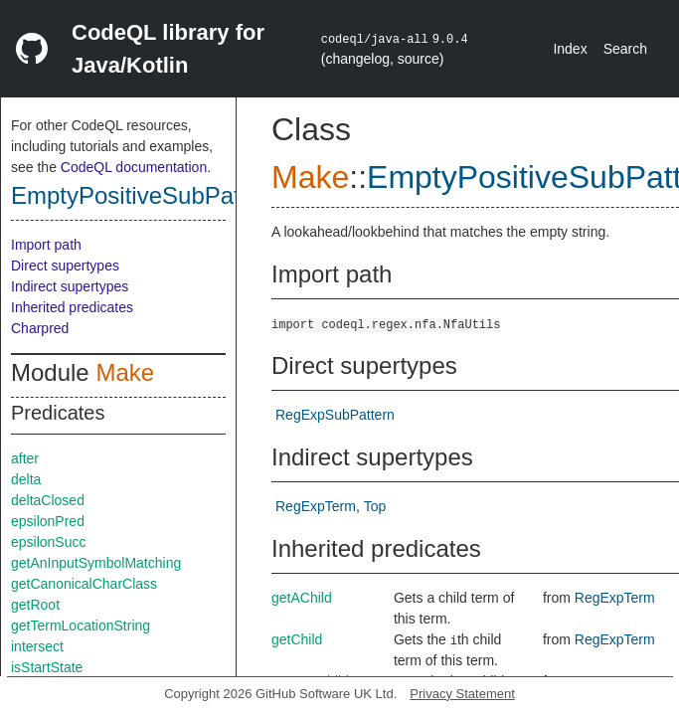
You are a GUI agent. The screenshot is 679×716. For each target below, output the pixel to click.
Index (570, 49)
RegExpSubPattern (335, 415)
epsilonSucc (48, 542)
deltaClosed (48, 500)
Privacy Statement (462, 693)
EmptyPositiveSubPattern (146, 195)
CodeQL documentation (134, 167)
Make (124, 372)
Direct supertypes (65, 265)
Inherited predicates (72, 307)
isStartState (47, 667)
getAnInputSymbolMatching (96, 563)
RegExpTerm (315, 506)
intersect (37, 646)
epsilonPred (48, 521)
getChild (296, 639)
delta (26, 479)
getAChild (301, 598)
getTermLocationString (80, 625)
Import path (46, 245)
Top (375, 506)
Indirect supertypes (69, 286)
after (25, 458)
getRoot (35, 605)
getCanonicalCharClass (84, 584)
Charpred (40, 328)
